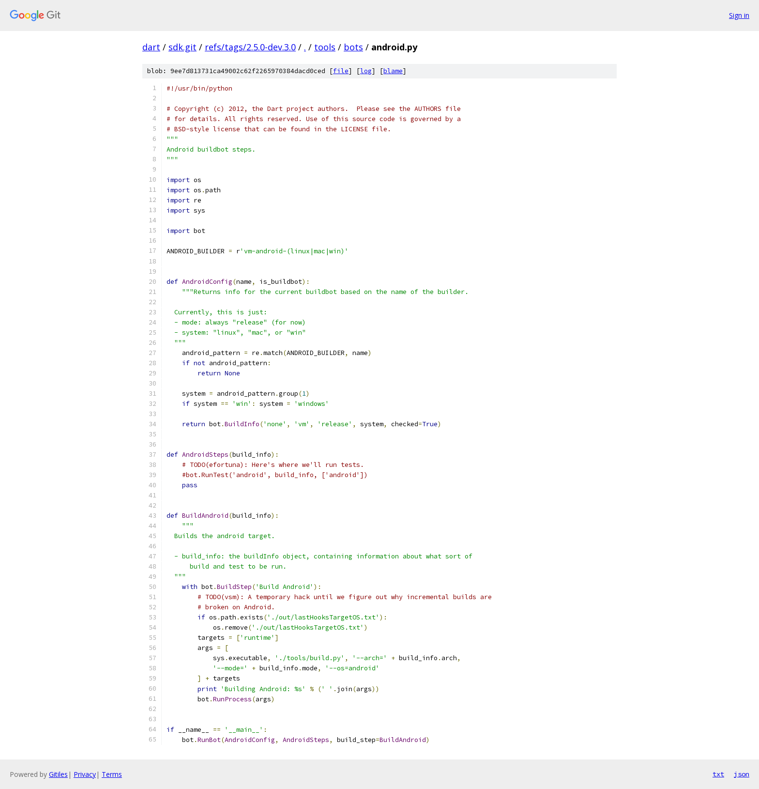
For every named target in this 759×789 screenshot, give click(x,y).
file (341, 71)
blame (393, 71)
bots (353, 47)
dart (151, 47)
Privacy (85, 774)
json (741, 774)
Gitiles (58, 774)
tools (324, 47)
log (366, 71)
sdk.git (182, 47)
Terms (112, 774)
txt (718, 774)
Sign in (739, 15)
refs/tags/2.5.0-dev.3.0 (250, 47)
